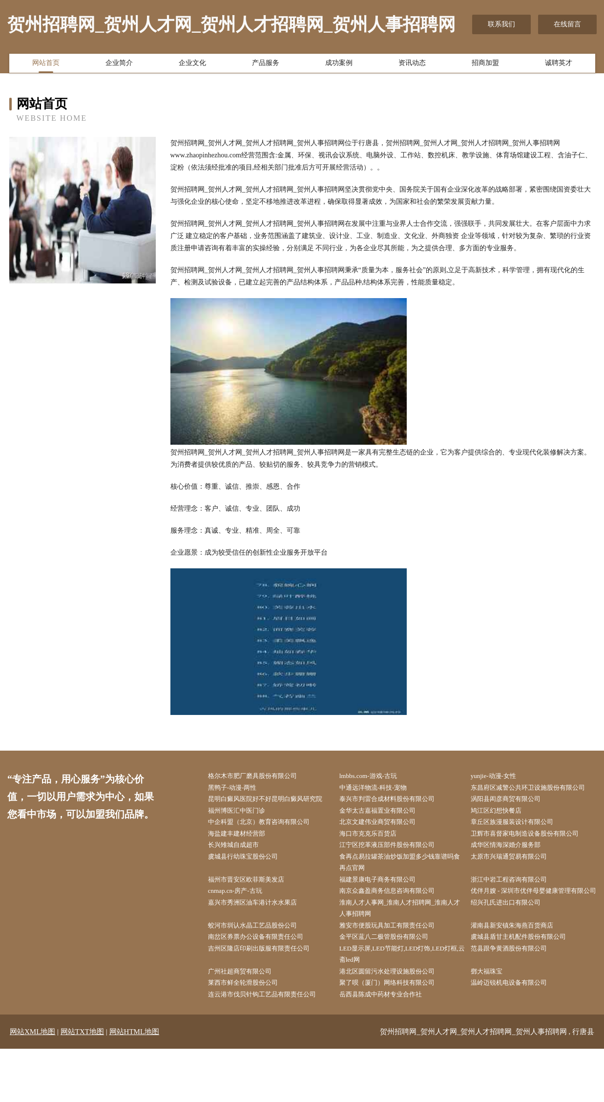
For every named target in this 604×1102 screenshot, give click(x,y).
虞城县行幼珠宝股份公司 (250, 887)
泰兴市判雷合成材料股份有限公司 (395, 813)
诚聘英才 (558, 65)
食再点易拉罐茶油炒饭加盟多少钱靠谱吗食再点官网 (402, 893)
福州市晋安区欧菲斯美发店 (253, 911)
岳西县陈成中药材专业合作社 (388, 1047)
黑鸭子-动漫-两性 (238, 788)
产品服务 (265, 65)
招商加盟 (485, 65)
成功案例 (339, 65)
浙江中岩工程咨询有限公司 (516, 911)
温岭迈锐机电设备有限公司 (516, 1034)
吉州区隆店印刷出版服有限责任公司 (267, 997)
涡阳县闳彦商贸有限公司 (512, 813)
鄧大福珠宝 (492, 1022)
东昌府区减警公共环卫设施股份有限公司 (533, 794)
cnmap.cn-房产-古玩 (241, 924)
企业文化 (192, 65)
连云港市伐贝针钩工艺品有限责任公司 (270, 1047)
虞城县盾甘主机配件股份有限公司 (526, 985)
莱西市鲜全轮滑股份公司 (250, 1034)
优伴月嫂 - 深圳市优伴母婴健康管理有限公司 (532, 930)
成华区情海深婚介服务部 (512, 875)
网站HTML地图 (134, 1085)
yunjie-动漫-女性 (499, 776)
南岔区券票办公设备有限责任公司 (263, 985)
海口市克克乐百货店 (374, 862)
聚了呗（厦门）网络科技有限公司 (395, 1034)
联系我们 (501, 24)
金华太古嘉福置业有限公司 (385, 838)
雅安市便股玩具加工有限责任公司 (395, 973)
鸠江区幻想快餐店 (502, 838)
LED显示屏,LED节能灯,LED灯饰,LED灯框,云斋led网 (403, 1004)
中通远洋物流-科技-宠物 (380, 788)
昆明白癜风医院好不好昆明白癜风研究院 (270, 819)
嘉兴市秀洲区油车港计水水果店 (260, 948)
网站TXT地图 (82, 1085)
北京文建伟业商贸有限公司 (385, 850)
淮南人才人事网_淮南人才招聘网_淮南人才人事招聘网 (402, 955)
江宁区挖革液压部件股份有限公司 (395, 875)
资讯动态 (412, 65)
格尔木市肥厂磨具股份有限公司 (260, 776)
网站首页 (46, 65)
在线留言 (567, 24)
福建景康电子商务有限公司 (385, 911)
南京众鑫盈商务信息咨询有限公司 (395, 924)
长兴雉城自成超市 (239, 875)
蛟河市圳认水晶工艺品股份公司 (260, 973)
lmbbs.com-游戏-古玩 (375, 776)
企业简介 (119, 65)
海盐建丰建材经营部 (243, 862)
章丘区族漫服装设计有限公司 (519, 850)
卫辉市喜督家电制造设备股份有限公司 (533, 862)
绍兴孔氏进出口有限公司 (512, 948)
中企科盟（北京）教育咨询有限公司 (267, 850)
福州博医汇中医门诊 (243, 838)
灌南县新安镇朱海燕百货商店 (519, 973)
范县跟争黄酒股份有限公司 (516, 997)
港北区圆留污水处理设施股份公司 (395, 1022)
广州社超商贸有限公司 (246, 1022)
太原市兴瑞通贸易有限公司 (516, 887)
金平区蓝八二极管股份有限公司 (391, 985)
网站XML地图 (32, 1085)
